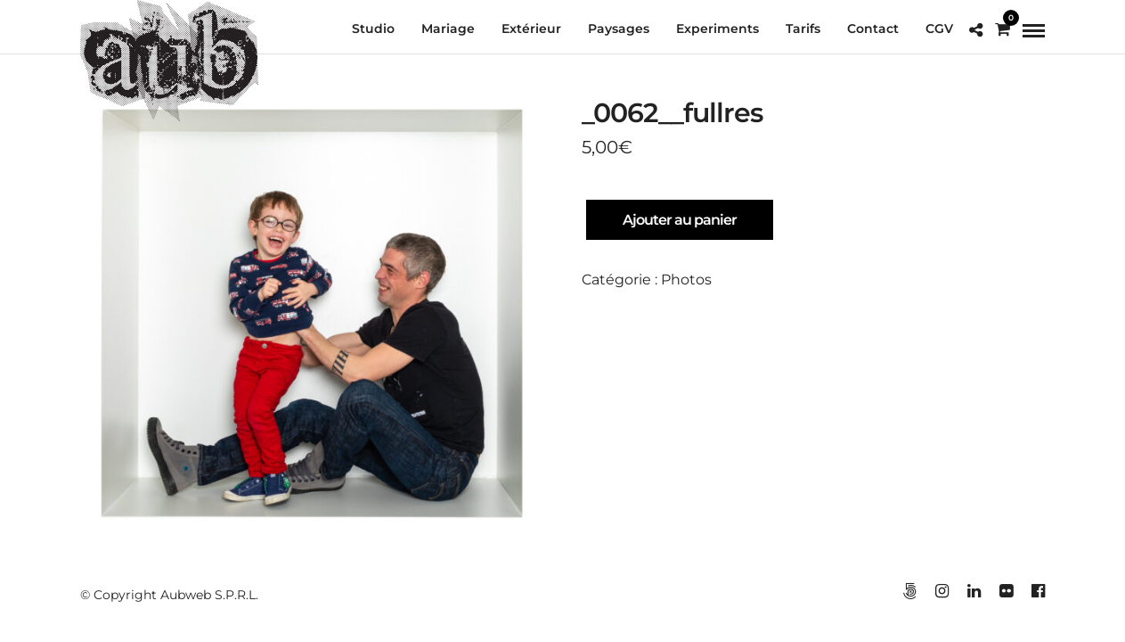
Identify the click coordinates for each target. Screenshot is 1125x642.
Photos (686, 280)
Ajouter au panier (680, 220)
